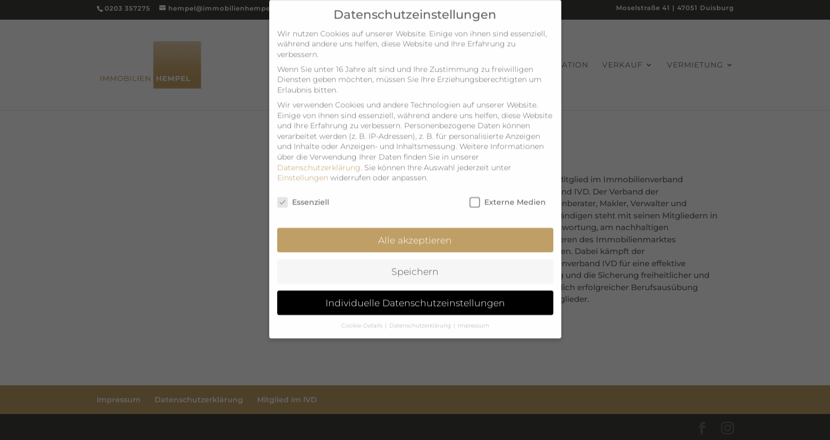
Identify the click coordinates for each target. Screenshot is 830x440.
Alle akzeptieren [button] (415, 233)
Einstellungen (302, 170)
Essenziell (303, 195)
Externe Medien (507, 195)
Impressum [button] (473, 318)
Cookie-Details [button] (362, 318)
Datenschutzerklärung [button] (420, 318)
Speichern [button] (415, 264)
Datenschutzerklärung (319, 160)
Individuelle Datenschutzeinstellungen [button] (415, 295)
